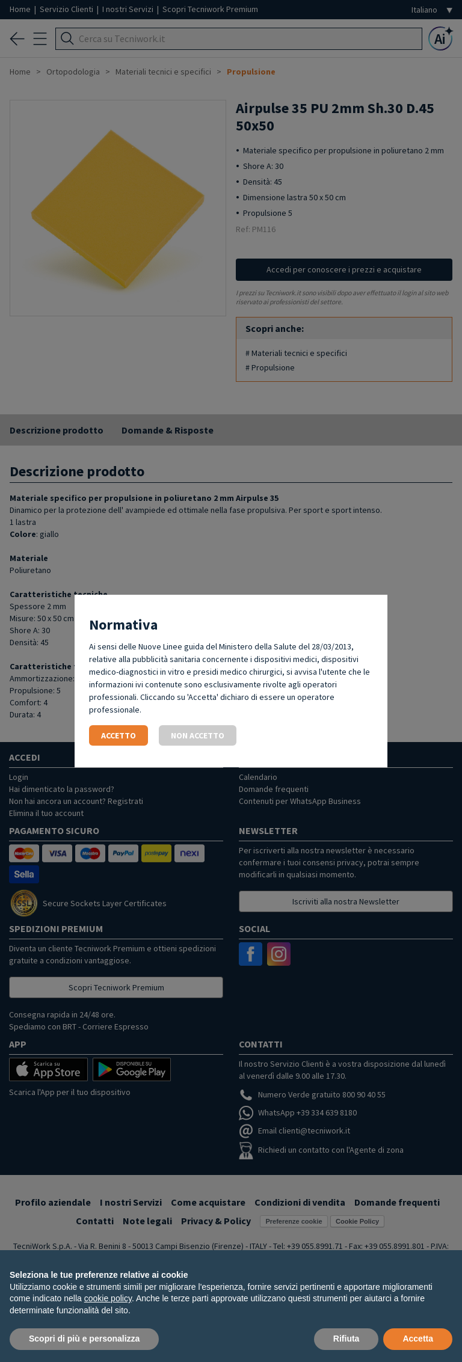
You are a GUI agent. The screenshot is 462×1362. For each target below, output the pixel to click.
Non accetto (197, 735)
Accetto (118, 735)
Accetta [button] (417, 1338)
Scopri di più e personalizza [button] (84, 1338)
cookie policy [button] (108, 1298)
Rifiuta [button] (346, 1338)
